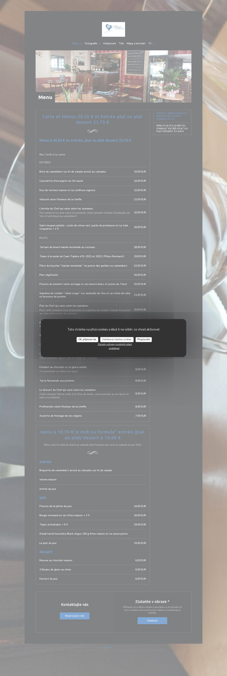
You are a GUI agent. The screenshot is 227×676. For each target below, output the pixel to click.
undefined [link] (114, 348)
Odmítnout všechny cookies (116, 339)
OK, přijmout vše (87, 339)
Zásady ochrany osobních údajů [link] (115, 344)
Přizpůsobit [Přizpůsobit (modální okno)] (143, 339)
